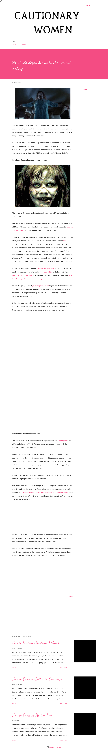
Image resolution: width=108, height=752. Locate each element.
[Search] (87, 5)
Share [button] (85, 89)
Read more (63, 667)
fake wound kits (46, 272)
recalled (66, 241)
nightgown (63, 440)
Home (13, 44)
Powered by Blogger (54, 747)
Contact (22, 44)
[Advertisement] (41, 614)
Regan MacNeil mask (46, 268)
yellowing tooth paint (40, 286)
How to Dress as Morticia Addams (35, 643)
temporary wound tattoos (22, 275)
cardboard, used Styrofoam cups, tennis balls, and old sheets (45, 492)
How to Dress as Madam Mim (32, 715)
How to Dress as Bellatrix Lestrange (37, 679)
